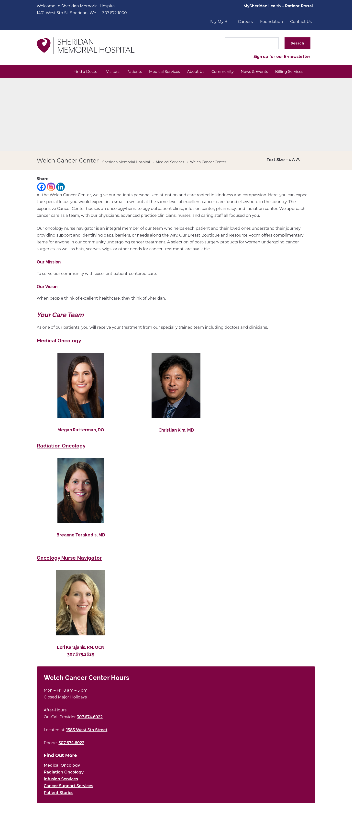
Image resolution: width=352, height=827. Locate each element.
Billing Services (288, 71)
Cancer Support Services (68, 786)
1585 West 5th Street (86, 730)
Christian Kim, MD (176, 430)
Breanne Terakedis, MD (80, 535)
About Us (191, 71)
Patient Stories (58, 793)
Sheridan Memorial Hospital (126, 162)
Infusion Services (61, 779)
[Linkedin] (60, 187)
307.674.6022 (90, 717)
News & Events (252, 71)
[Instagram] (51, 187)
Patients (126, 71)
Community (218, 71)
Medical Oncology (62, 765)
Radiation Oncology (64, 772)
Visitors (104, 71)
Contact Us (301, 21)
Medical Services (158, 71)
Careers (245, 21)
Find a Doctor (76, 71)
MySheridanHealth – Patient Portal (278, 6)
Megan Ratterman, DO (80, 430)
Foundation (271, 21)
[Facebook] (41, 187)
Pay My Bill (220, 21)
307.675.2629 (80, 654)
